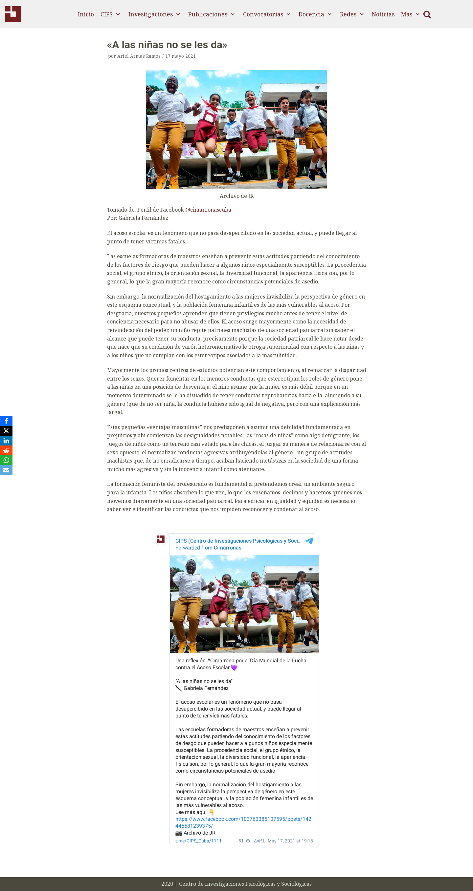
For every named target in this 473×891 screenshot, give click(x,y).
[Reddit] (6, 450)
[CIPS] (13, 14)
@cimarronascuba (208, 209)
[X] (6, 431)
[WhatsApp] (6, 460)
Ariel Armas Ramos (139, 56)
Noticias (383, 14)
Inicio (86, 14)
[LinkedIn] (6, 441)
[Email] (6, 470)
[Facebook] (6, 421)
